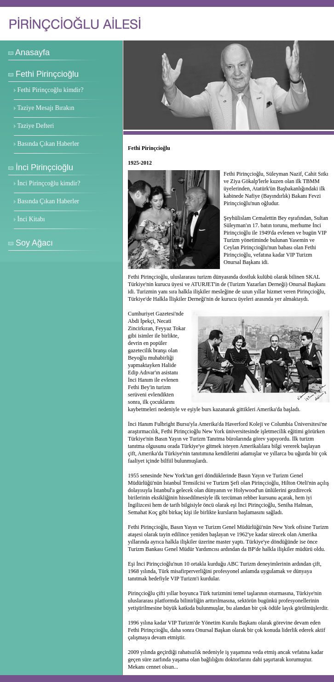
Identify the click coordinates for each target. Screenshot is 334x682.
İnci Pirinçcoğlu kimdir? (49, 183)
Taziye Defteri (35, 125)
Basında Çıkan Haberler (48, 143)
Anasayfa (32, 52)
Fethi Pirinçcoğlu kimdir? (50, 89)
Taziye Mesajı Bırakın (45, 107)
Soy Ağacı (34, 242)
